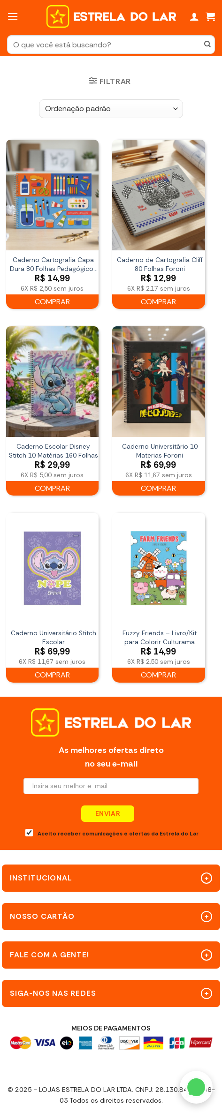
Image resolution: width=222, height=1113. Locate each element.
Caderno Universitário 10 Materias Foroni (160, 451)
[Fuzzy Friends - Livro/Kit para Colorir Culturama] (158, 568)
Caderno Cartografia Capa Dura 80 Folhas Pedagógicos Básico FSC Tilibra (53, 264)
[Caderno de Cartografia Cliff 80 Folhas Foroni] (158, 195)
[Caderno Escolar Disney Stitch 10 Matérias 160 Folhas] (52, 381)
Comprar (52, 302)
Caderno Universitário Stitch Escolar (53, 637)
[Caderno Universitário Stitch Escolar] (52, 568)
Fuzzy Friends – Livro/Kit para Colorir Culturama (159, 637)
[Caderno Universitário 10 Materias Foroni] (158, 381)
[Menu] (12, 16)
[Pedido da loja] (111, 108)
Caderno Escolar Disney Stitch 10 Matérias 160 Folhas (53, 451)
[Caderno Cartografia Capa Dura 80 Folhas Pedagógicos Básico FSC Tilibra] (52, 195)
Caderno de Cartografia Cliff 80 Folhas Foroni (160, 264)
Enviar (108, 813)
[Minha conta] (194, 16)
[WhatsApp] (196, 1087)
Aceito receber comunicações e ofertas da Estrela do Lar (112, 833)
